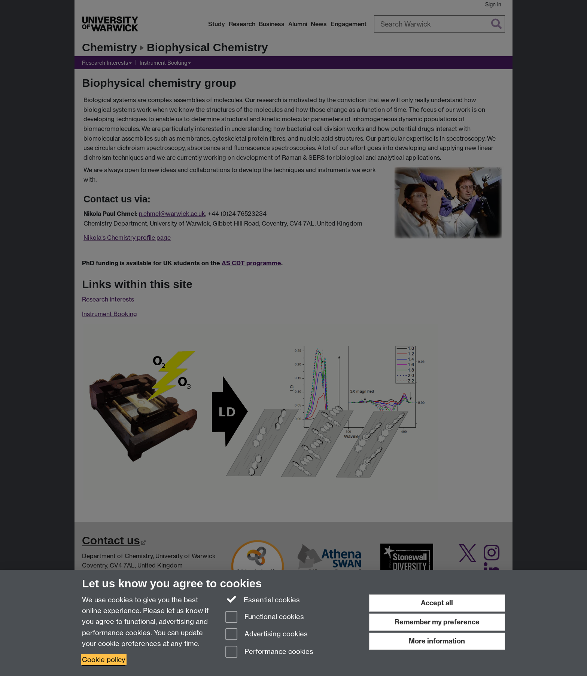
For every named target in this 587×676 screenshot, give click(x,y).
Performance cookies (269, 652)
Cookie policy (103, 659)
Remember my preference (437, 622)
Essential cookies (262, 599)
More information (437, 641)
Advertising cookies (266, 635)
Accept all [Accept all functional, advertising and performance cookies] (437, 603)
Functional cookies (264, 617)
